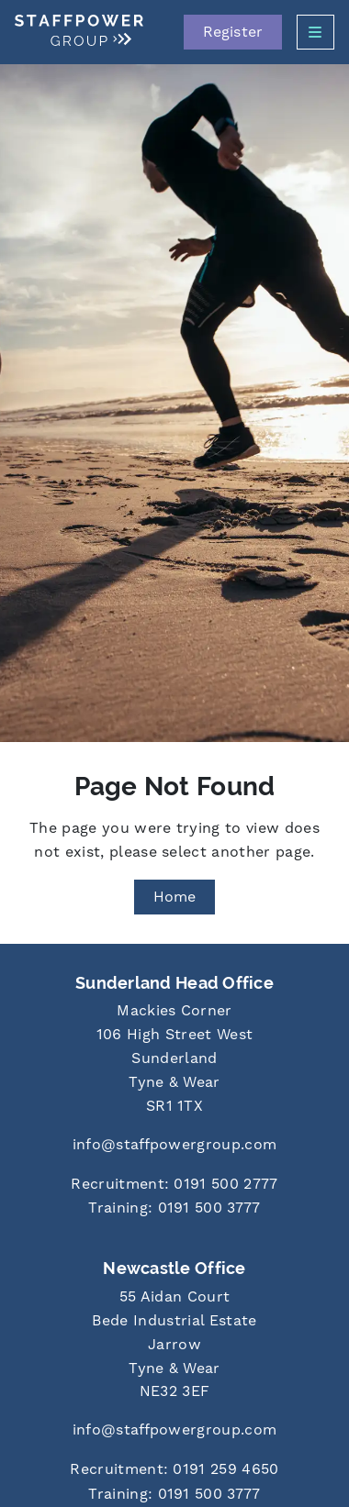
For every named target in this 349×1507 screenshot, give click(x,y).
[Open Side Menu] (315, 32)
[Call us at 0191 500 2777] (174, 1185)
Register (233, 32)
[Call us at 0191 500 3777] (174, 1209)
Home (175, 897)
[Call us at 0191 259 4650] (174, 1470)
